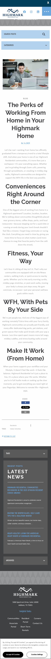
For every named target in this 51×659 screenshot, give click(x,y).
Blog (25, 99)
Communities (13, 618)
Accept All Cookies (13, 654)
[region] (25, 648)
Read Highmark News (27, 19)
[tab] (25, 454)
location (43, 214)
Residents (13, 425)
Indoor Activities (15, 429)
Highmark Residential (20, 373)
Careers (37, 618)
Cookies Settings (37, 654)
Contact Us (37, 623)
